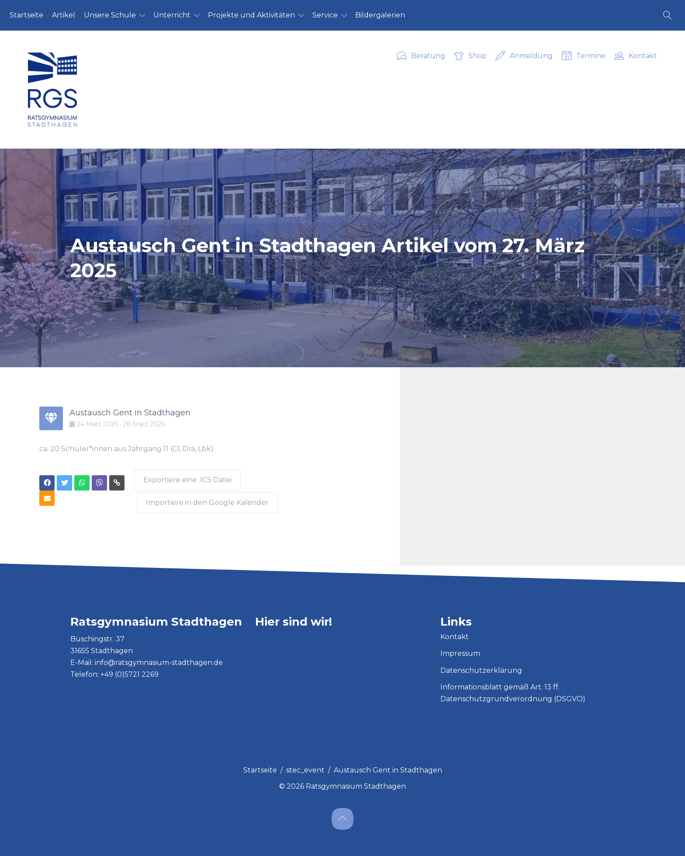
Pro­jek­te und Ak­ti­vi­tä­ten (251, 15)
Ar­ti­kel (63, 15)
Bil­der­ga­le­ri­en (380, 15)
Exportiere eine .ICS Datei (187, 478)
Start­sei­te (26, 15)
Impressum (460, 650)
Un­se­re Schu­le (110, 15)
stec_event (305, 766)
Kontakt (635, 56)
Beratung (421, 56)
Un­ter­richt (171, 15)
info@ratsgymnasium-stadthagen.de (159, 659)
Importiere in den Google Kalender (208, 499)
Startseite (260, 766)
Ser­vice (325, 15)
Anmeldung (524, 56)
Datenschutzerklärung (481, 667)
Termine (583, 56)
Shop (470, 56)
